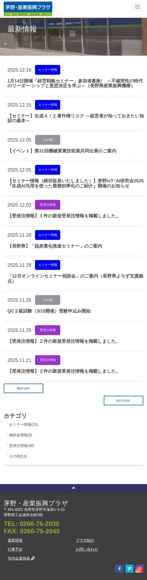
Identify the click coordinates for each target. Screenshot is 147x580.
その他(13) (18, 456)
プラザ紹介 (85, 540)
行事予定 (15, 549)
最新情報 (15, 540)
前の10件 (23, 388)
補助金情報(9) (20, 435)
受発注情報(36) (21, 445)
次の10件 (123, 400)
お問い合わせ (87, 549)
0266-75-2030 (39, 523)
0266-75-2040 (39, 531)
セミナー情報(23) (23, 424)
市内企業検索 (21, 558)
